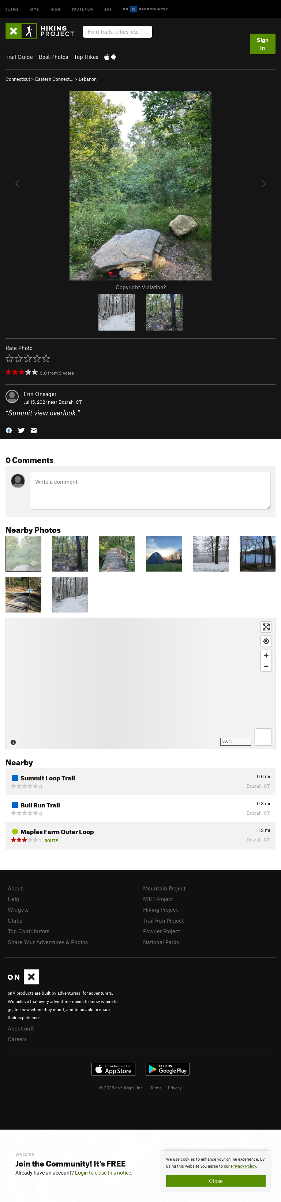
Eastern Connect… (54, 79)
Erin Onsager (40, 394)
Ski (108, 9)
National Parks (161, 942)
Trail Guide (19, 56)
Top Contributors (28, 931)
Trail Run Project (163, 920)
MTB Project (158, 899)
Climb (12, 9)
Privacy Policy (243, 1166)
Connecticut (17, 79)
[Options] (263, 737)
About (15, 888)
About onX (21, 1028)
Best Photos (53, 56)
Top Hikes (86, 56)
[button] (8, 430)
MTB (35, 9)
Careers (17, 1039)
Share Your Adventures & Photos (48, 942)
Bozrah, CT (70, 402)
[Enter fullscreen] (266, 627)
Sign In (263, 44)
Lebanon (88, 79)
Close (216, 1180)
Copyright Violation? (141, 287)
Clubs (15, 920)
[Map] (140, 683)
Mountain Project (164, 888)
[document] (216, 1171)
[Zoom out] (266, 666)
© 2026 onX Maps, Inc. (121, 1087)
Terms (156, 1087)
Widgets (18, 909)
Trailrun (82, 9)
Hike (55, 9)
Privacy (175, 1087)
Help (13, 899)
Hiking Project (160, 909)
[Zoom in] (266, 655)
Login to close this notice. (103, 1173)
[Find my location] (266, 641)
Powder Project (161, 931)
